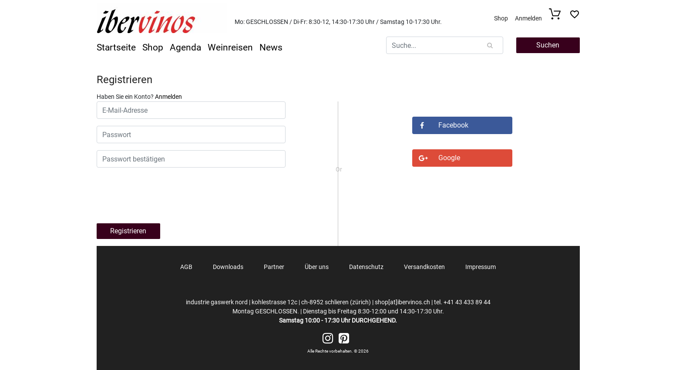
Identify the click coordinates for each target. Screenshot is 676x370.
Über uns (317, 266)
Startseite (116, 47)
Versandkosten (424, 266)
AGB (186, 266)
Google (436, 158)
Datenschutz (366, 266)
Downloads (228, 266)
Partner (274, 266)
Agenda (185, 47)
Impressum (480, 266)
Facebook (440, 125)
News (271, 47)
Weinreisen (230, 47)
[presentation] (169, 193)
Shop (501, 18)
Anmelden (528, 18)
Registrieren (124, 80)
